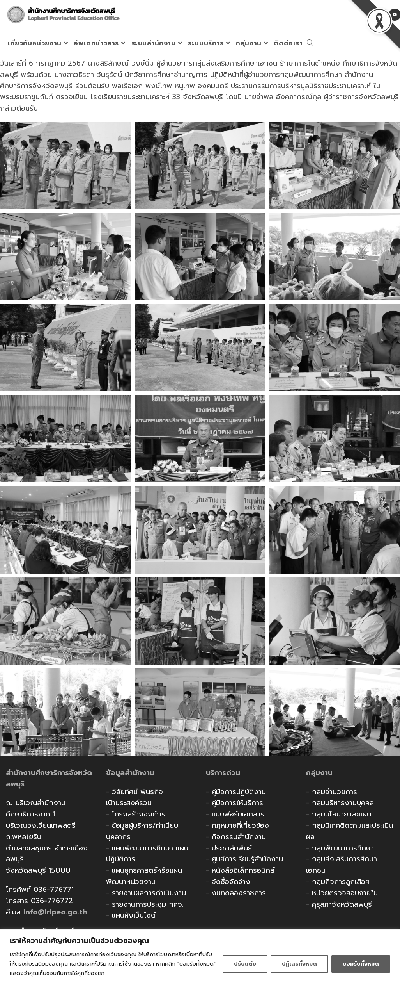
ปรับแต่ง (245, 964)
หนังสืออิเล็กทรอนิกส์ (243, 870)
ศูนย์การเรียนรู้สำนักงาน (247, 859)
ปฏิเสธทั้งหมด (299, 964)
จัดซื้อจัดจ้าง (231, 881)
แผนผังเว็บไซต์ (134, 915)
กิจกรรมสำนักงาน (239, 836)
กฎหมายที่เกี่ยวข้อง (240, 825)
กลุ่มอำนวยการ (334, 791)
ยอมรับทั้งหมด (361, 964)
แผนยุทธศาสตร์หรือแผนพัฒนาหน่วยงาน (144, 876)
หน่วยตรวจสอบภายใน (345, 893)
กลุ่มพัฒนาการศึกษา (343, 848)
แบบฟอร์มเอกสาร (238, 814)
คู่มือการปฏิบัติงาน (239, 791)
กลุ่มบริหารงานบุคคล (343, 802)
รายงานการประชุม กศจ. (148, 904)
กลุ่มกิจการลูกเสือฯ (340, 881)
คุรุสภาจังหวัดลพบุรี (342, 904)
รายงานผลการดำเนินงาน (149, 893)
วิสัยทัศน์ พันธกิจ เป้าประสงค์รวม (134, 797)
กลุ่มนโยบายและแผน (341, 814)
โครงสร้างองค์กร (138, 814)
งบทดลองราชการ (239, 893)
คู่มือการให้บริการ (237, 802)
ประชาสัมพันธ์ (232, 848)
